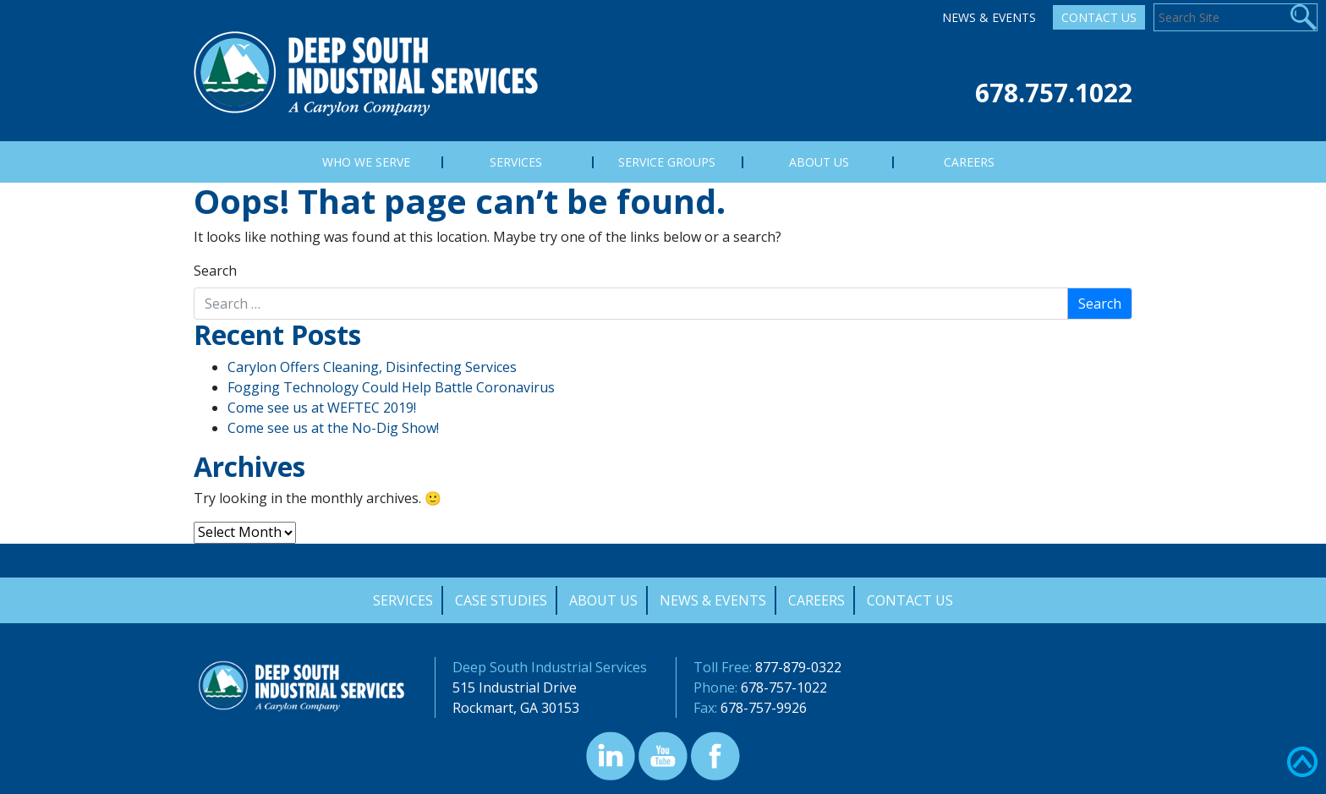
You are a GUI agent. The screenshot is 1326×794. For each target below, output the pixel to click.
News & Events (989, 17)
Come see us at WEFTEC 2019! (321, 407)
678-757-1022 (784, 687)
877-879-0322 (798, 667)
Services (403, 600)
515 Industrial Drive (514, 687)
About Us (603, 600)
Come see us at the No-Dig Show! (333, 428)
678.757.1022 (1053, 92)
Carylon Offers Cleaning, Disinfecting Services (372, 367)
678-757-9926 (764, 707)
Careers (816, 600)
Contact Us (1099, 17)
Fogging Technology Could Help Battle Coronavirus (391, 387)
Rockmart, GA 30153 (515, 707)
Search (215, 270)
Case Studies (501, 600)
